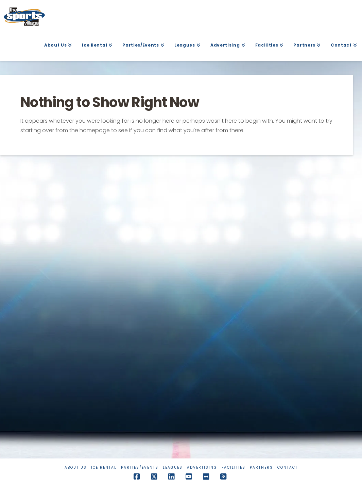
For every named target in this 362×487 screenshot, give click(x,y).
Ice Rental (104, 467)
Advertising (202, 467)
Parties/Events (139, 467)
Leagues (173, 467)
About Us (76, 467)
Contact (287, 467)
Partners (261, 467)
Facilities (233, 467)
